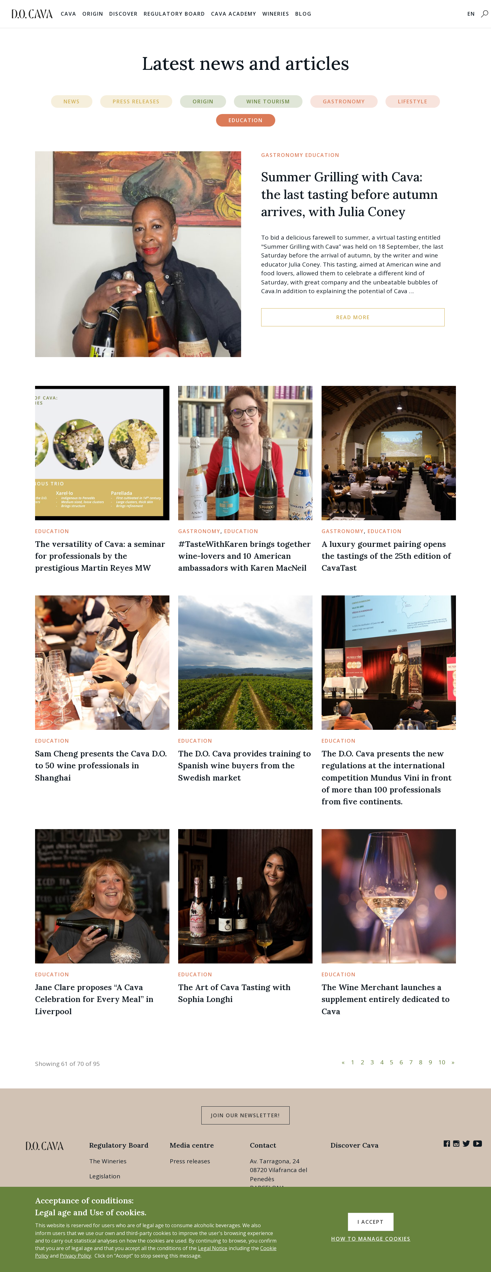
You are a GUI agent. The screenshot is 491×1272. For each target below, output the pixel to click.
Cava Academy (233, 13)
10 (441, 1062)
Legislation (104, 1176)
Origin (92, 13)
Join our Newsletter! (245, 1115)
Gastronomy (344, 101)
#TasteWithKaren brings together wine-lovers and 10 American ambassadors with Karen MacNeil (244, 556)
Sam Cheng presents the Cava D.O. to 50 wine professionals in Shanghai (101, 765)
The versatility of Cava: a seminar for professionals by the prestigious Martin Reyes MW (100, 556)
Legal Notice (212, 1248)
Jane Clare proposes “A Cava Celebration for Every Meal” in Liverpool (94, 999)
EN (471, 13)
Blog (303, 13)
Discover (123, 13)
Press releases (190, 1161)
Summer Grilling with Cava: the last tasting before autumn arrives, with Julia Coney (349, 194)
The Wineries (108, 1161)
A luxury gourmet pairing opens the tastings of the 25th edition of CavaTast (386, 556)
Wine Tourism (268, 101)
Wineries (275, 13)
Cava (68, 13)
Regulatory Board (174, 13)
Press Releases (136, 101)
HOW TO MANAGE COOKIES (371, 1238)
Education (246, 120)
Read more (353, 317)
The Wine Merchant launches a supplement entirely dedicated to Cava (386, 999)
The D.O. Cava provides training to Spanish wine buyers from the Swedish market (244, 765)
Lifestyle (412, 101)
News (72, 101)
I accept (371, 1221)
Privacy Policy (75, 1255)
